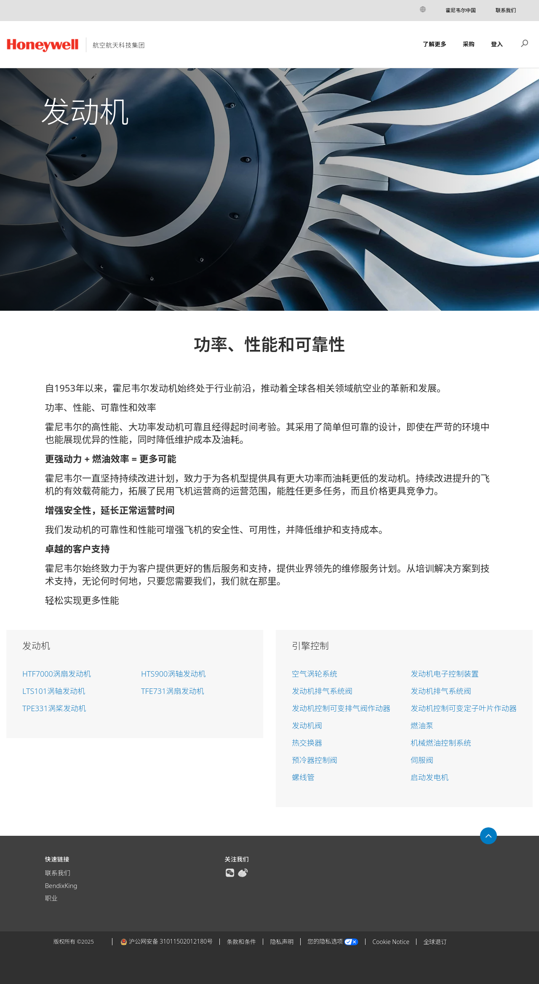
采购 (469, 44)
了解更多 (434, 44)
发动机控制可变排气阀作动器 (341, 708)
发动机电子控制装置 (445, 674)
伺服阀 (422, 760)
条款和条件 (241, 942)
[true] (229, 872)
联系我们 (506, 10)
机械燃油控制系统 (441, 743)
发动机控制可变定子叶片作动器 (464, 708)
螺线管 (303, 777)
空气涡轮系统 (314, 674)
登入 (497, 44)
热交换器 (307, 743)
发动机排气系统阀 (322, 691)
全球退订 (435, 942)
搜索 (524, 42)
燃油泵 (422, 725)
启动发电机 (429, 777)
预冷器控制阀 (314, 760)
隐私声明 (282, 942)
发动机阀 (307, 725)
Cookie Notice (390, 942)
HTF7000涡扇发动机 (56, 674)
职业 (51, 898)
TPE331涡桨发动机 (54, 708)
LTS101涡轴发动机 (53, 691)
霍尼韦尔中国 (461, 10)
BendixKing (61, 885)
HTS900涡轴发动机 (173, 674)
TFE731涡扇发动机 (172, 691)
